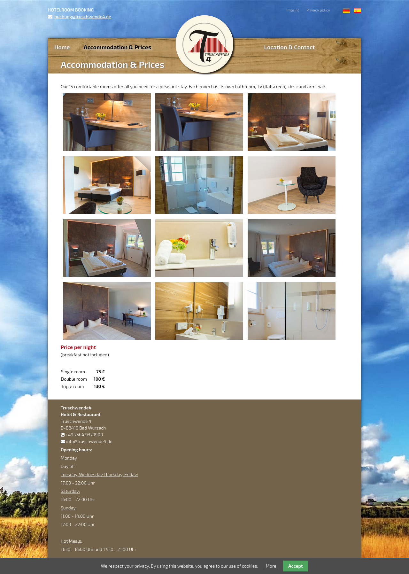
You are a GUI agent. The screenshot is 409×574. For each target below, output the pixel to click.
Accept (295, 566)
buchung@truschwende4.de (82, 16)
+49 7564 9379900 (84, 434)
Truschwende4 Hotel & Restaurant (204, 44)
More (271, 566)
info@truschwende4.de (89, 441)
